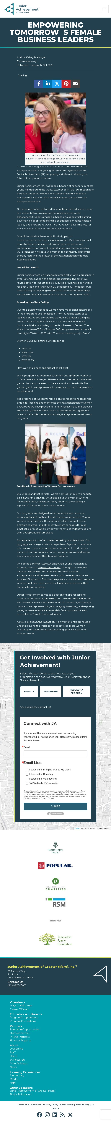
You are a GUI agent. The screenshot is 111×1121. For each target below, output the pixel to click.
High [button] (13, 1082)
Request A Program (76, 691)
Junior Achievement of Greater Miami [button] (32, 1090)
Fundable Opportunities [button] (24, 1029)
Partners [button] (16, 1026)
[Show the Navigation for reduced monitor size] (104, 9)
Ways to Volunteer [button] (21, 1005)
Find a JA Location (20, 1094)
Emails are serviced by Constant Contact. (39, 798)
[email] (75, 84)
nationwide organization (58, 274)
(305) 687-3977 (17, 985)
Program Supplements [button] (24, 1017)
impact (65, 236)
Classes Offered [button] (19, 1009)
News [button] (13, 1067)
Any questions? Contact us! (35, 706)
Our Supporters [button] (19, 1033)
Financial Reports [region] (20, 1040)
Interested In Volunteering (43, 778)
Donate (29, 691)
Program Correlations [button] (23, 1021)
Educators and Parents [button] (26, 1014)
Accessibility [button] (66, 1104)
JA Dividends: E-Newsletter (43, 783)
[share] (38, 84)
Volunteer (51, 691)
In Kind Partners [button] (19, 1036)
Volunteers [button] (17, 1002)
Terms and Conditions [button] (29, 1104)
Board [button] (13, 1056)
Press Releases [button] (19, 1063)
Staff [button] (13, 1052)
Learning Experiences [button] (25, 1072)
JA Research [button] (17, 1059)
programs (27, 209)
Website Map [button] (82, 1104)
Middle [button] (14, 1079)
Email (27, 747)
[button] (40, 1115)
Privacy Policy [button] (50, 1104)
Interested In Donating (41, 774)
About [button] (14, 1045)
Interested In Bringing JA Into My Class (50, 769)
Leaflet (77, 828)
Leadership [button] (16, 1048)
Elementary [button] (17, 1075)
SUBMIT (55, 806)
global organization (60, 278)
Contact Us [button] (15, 982)
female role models (49, 567)
